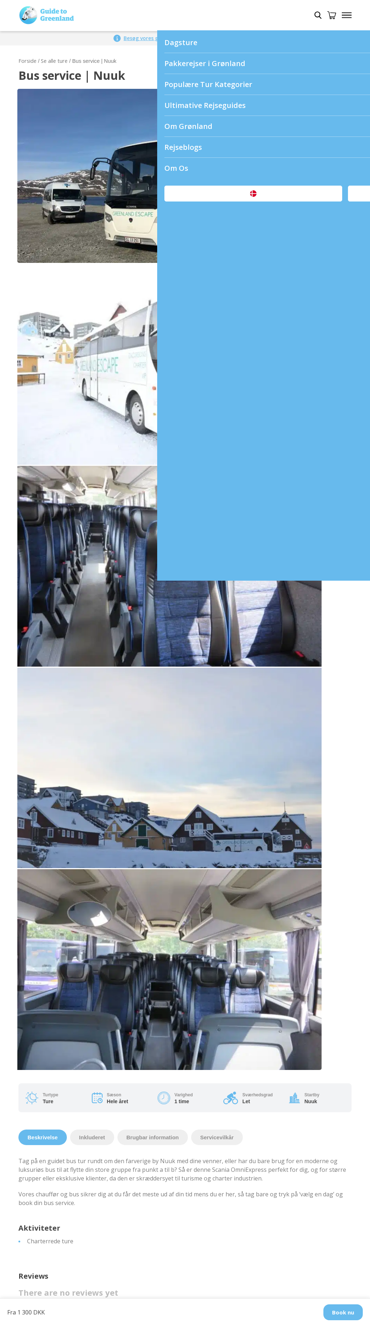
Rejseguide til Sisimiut (218, 1192)
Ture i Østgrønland (215, 1059)
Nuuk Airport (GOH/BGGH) (54, 1050)
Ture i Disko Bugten (216, 1050)
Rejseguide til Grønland (220, 1148)
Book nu (343, 1312)
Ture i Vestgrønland (216, 1067)
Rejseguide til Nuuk (215, 1157)
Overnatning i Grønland (50, 1218)
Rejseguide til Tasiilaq (218, 1200)
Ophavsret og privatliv (48, 1041)
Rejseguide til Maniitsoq (221, 1218)
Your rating (36, 462)
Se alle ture (54, 60)
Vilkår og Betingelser (47, 1033)
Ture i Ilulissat (208, 1033)
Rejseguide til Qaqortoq (220, 1183)
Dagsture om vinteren (48, 1174)
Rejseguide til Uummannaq (225, 1209)
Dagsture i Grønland (46, 1157)
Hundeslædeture (41, 1200)
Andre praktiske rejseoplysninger (234, 1235)
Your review (36, 490)
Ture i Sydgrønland (215, 1076)
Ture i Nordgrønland (217, 1085)
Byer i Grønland (210, 1015)
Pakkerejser (34, 1148)
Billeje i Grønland (41, 1209)
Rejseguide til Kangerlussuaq (228, 1226)
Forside (27, 60)
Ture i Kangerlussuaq (218, 1041)
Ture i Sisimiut (208, 1093)
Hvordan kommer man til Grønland (65, 1024)
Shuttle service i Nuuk (48, 1059)
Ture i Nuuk (205, 1024)
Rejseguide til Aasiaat (217, 1174)
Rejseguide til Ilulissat (218, 1166)
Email (194, 600)
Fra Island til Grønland (48, 1183)
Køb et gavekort (40, 1226)
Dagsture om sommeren (51, 1166)
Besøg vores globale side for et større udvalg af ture (190, 38)
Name (28, 600)
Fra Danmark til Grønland (52, 1192)
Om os (27, 1015)
